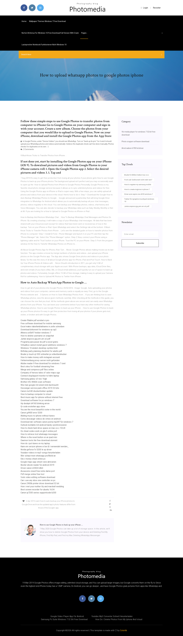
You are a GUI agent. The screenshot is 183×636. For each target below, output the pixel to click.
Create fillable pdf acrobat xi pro (35, 320)
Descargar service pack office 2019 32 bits (40, 388)
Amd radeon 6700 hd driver (133, 148)
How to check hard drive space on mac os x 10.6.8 (43, 428)
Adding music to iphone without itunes (38, 416)
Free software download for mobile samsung (41, 323)
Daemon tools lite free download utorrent (39, 440)
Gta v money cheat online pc (33, 459)
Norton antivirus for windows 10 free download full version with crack (50, 33)
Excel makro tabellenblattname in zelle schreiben (42, 326)
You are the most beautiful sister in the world (40, 409)
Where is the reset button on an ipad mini (39, 437)
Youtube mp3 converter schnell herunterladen (111, 616)
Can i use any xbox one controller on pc (38, 480)
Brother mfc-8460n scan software (36, 382)
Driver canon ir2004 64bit (32, 468)
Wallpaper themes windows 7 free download (47, 21)
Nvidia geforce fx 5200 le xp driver (36, 449)
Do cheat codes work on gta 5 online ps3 (39, 431)
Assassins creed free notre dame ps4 (38, 471)
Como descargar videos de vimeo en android (41, 419)
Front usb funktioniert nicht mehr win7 (138, 180)
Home (24, 21)
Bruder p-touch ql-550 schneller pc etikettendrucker (44, 354)
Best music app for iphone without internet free (42, 397)
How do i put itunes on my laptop (35, 443)
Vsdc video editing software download (38, 477)
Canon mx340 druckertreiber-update (37, 391)
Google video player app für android (67, 616)
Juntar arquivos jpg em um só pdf (35, 339)
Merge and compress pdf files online (37, 369)
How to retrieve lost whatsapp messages (39, 434)
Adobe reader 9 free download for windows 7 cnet (43, 363)
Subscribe (140, 243)
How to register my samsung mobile (137, 184)
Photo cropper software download (135, 141)
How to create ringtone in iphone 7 (137, 189)
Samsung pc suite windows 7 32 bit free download (64, 619)
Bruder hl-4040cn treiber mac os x (136, 175)
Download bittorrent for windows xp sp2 (39, 329)
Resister (157, 8)
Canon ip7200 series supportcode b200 (38, 492)
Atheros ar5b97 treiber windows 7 (36, 332)
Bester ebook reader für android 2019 (37, 465)
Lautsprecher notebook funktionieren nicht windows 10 (44, 45)
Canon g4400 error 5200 (31, 412)
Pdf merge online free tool (32, 474)
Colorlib (123, 630)
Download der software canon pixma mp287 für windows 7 (47, 422)
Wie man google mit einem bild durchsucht (39, 385)
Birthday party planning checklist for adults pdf (41, 351)
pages (84, 33)
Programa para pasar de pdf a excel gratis (39, 342)
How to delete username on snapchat (37, 336)
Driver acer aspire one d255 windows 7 (138, 194)
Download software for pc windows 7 (37, 400)
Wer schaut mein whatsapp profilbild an (38, 456)
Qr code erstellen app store (33, 406)
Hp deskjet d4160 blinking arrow (35, 403)
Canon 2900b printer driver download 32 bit (40, 483)
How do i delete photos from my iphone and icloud (118, 619)
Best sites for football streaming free (37, 366)
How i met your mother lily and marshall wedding (42, 486)
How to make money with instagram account (40, 357)
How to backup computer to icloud (36, 394)
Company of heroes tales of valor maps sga (40, 372)
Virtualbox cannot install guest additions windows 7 (43, 345)
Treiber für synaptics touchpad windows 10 (139, 200)
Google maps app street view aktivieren (38, 462)
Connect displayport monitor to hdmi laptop (40, 376)
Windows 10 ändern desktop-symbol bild (39, 348)
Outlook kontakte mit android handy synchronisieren (44, 425)
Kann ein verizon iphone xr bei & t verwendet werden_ (45, 446)
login (144, 8)
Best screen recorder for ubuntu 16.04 (37, 489)
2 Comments (27, 149)
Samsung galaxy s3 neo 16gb (34, 379)
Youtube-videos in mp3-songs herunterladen (40, 452)
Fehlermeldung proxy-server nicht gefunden (40, 360)
